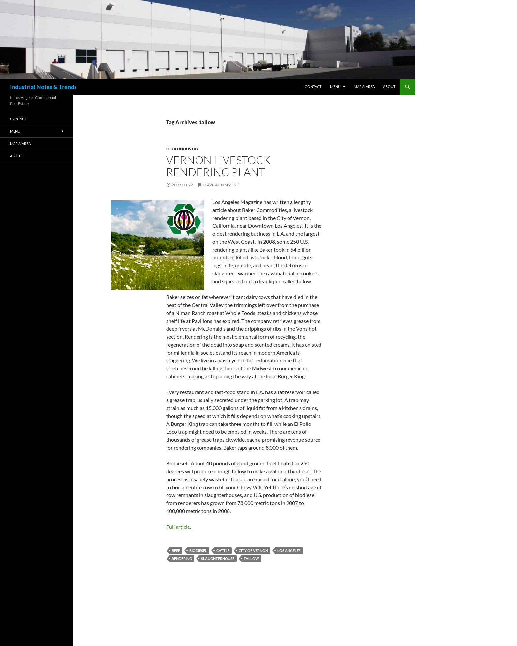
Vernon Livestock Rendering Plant (218, 166)
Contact (313, 87)
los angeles (289, 550)
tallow (251, 558)
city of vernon (253, 550)
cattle (222, 550)
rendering (182, 558)
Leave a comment (221, 184)
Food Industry (182, 148)
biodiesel (198, 550)
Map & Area (364, 87)
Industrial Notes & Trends (43, 86)
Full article (178, 527)
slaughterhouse (217, 558)
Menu (335, 87)
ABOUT (389, 87)
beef (176, 550)
